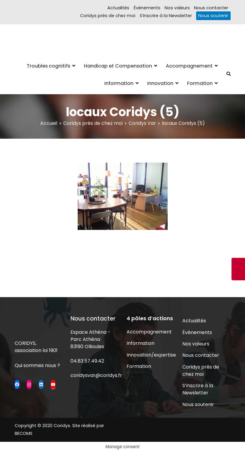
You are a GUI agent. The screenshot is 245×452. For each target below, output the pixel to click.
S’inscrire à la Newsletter (166, 16)
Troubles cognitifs (48, 65)
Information (118, 83)
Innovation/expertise (151, 354)
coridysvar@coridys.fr (96, 375)
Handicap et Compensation (118, 65)
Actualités (118, 8)
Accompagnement (189, 65)
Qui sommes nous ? (37, 365)
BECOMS (23, 433)
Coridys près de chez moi (107, 16)
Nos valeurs (177, 8)
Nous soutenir (213, 16)
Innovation (160, 83)
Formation (200, 83)
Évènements (147, 8)
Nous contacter (211, 8)
